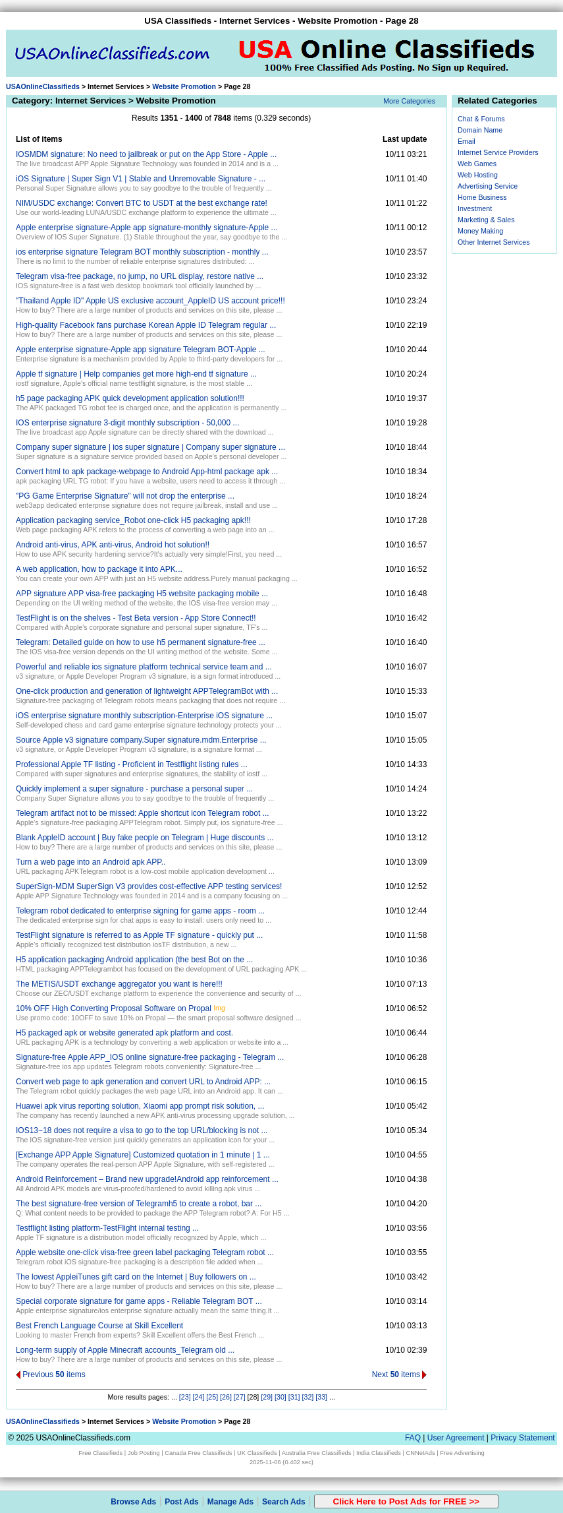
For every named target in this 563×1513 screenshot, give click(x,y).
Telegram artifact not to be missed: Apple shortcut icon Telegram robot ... (142, 813)
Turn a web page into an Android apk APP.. (91, 862)
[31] (294, 1397)
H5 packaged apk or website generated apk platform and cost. (124, 1032)
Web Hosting (478, 175)
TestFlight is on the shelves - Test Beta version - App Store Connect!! (136, 618)
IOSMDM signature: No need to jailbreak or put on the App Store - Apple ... (146, 154)
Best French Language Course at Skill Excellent (99, 1325)
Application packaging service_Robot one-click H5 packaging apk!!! (133, 520)
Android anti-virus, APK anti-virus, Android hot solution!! (112, 544)
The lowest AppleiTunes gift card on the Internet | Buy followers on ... (136, 1276)
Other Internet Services (494, 242)
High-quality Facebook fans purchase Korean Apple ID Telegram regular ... (146, 325)
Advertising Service (488, 186)
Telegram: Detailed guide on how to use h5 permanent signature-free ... (140, 642)
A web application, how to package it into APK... (99, 569)
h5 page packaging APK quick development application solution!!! (130, 398)
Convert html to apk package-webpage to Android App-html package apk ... (147, 471)
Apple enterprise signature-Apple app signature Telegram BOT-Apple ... (140, 349)
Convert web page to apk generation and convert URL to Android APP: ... (143, 1081)
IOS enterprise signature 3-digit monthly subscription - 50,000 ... (128, 422)
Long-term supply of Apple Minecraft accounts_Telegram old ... (125, 1350)
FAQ (413, 1437)
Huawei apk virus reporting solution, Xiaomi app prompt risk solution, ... (140, 1106)
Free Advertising (462, 1453)
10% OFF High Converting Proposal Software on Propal (113, 1008)
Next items (399, 1374)
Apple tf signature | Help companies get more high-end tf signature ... (136, 374)
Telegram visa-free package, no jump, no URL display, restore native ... (139, 276)
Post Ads (182, 1501)
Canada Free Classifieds (198, 1453)
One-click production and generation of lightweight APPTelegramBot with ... (147, 691)
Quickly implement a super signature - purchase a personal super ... (134, 788)
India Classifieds (378, 1453)
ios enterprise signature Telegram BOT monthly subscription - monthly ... (142, 252)
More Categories (409, 101)
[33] (321, 1397)
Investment (475, 208)
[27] (240, 1397)
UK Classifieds (257, 1453)
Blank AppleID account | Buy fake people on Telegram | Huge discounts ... (145, 837)
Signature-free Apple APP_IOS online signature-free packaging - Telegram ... (150, 1057)
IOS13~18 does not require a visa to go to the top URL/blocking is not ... (142, 1130)
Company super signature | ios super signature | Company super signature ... (150, 447)
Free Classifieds (100, 1453)
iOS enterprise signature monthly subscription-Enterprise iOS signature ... (144, 715)
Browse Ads (133, 1501)
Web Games (477, 164)
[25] (212, 1397)
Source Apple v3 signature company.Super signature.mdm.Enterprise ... (141, 740)
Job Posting (144, 1453)
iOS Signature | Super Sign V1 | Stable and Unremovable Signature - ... (140, 178)
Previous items (51, 1374)
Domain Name (480, 130)
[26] (226, 1397)
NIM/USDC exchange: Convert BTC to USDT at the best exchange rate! (141, 203)
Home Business (482, 197)
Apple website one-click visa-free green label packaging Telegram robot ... (145, 1252)
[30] (280, 1397)
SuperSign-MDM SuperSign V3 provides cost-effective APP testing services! (149, 886)
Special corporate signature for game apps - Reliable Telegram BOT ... (139, 1301)
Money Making (480, 231)
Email (466, 141)
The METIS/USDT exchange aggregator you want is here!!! (119, 984)
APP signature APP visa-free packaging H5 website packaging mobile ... (142, 593)
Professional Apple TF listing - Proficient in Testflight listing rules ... (132, 764)
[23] (185, 1397)
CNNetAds (420, 1453)
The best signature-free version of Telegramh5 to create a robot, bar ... (138, 1203)
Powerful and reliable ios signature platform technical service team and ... (144, 666)
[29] (267, 1397)
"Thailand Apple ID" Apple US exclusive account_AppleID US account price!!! (150, 300)
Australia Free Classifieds (317, 1453)
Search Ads (284, 1501)
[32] (308, 1397)
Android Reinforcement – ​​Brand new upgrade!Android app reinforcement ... (147, 1179)
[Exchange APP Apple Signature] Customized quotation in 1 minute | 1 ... (143, 1154)
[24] (199, 1397)
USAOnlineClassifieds (43, 86)
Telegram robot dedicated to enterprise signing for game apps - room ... (140, 910)
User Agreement (456, 1437)
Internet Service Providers (498, 152)
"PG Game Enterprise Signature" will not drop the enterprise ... (125, 496)
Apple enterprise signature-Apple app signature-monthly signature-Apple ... (147, 227)
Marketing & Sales (486, 220)
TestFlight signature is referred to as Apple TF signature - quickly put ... (139, 935)
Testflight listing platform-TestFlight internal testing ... (107, 1228)
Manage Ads (230, 1501)
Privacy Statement (522, 1437)
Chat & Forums (481, 119)
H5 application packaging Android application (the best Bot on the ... (134, 959)
